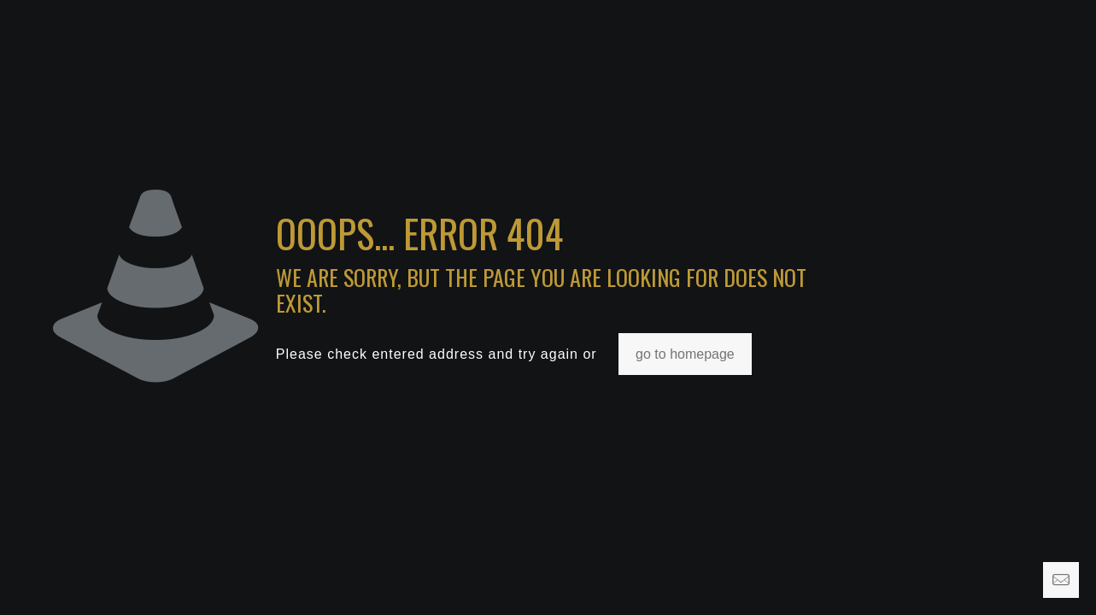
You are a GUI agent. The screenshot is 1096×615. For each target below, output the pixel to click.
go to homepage (685, 354)
